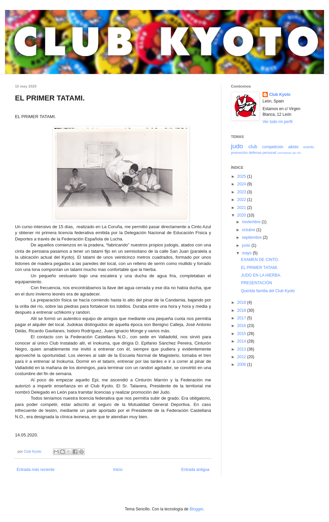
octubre (249, 230)
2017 (242, 318)
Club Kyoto (279, 94)
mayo (247, 253)
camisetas (284, 153)
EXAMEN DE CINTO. (260, 259)
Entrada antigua (195, 469)
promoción (239, 153)
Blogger (196, 509)
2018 (242, 310)
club (252, 146)
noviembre (252, 222)
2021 (242, 207)
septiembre (252, 237)
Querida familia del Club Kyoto (268, 291)
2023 (242, 192)
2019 (242, 302)
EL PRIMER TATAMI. (259, 267)
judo (237, 146)
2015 (242, 333)
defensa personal (262, 153)
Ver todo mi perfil (277, 121)
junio (247, 245)
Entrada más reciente (36, 469)
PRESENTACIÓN (256, 283)
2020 (242, 215)
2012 (242, 357)
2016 (242, 325)
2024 (242, 184)
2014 (242, 341)
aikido (293, 147)
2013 (242, 349)
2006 (242, 364)
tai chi (296, 153)
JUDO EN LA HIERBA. (261, 275)
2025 (242, 176)
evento (308, 147)
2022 (242, 199)
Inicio (118, 469)
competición (272, 147)
